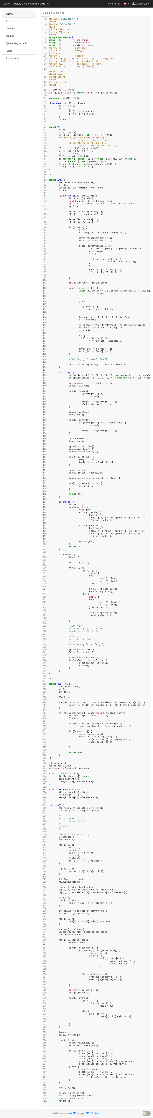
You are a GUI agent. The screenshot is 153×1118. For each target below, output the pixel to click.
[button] (31, 4)
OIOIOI (7, 3)
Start (8, 21)
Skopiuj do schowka (53, 12)
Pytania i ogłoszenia (16, 43)
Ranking (9, 36)
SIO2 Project (92, 1113)
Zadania (9, 28)
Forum (8, 50)
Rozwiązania (12, 58)
